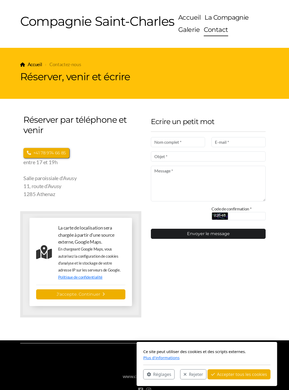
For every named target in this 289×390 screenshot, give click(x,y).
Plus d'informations (99, 357)
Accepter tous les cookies (177, 374)
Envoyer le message (208, 233)
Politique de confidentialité (80, 277)
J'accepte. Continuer (81, 294)
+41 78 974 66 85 (46, 152)
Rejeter (131, 374)
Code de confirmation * (231, 208)
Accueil (35, 64)
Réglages (96, 374)
